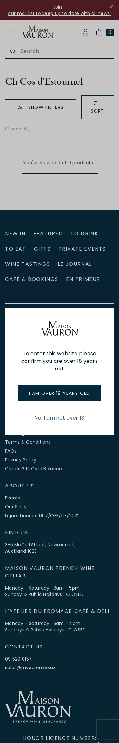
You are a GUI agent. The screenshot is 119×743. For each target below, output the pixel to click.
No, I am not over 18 (59, 417)
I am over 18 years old (59, 393)
